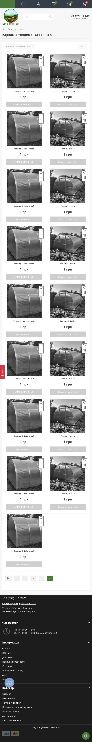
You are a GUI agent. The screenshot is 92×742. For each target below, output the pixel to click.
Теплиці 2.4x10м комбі (24, 321)
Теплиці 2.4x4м (68, 378)
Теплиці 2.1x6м (68, 148)
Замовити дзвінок (79, 18)
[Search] (50, 17)
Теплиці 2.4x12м (68, 321)
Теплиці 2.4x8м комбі (24, 551)
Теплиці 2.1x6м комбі (24, 206)
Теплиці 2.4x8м (68, 493)
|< (8, 578)
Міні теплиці (8, 698)
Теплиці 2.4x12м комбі (24, 378)
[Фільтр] (2, 372)
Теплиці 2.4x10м (68, 263)
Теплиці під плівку (11, 702)
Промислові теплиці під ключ (17, 707)
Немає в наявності (24, 104)
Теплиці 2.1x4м (68, 91)
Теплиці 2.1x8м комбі (24, 263)
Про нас (6, 652)
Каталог (6, 693)
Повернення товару (12, 670)
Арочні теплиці (10, 716)
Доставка (7, 657)
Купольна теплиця (11, 720)
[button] (38, 4)
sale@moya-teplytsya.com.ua (19, 603)
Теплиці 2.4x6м (68, 436)
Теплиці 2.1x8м (68, 206)
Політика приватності (13, 661)
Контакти (7, 666)
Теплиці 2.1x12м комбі (24, 91)
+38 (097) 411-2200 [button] (14, 598)
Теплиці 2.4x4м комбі (24, 436)
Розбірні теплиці (10, 711)
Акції (4, 675)
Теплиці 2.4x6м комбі (24, 493)
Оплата (6, 648)
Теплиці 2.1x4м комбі (24, 148)
